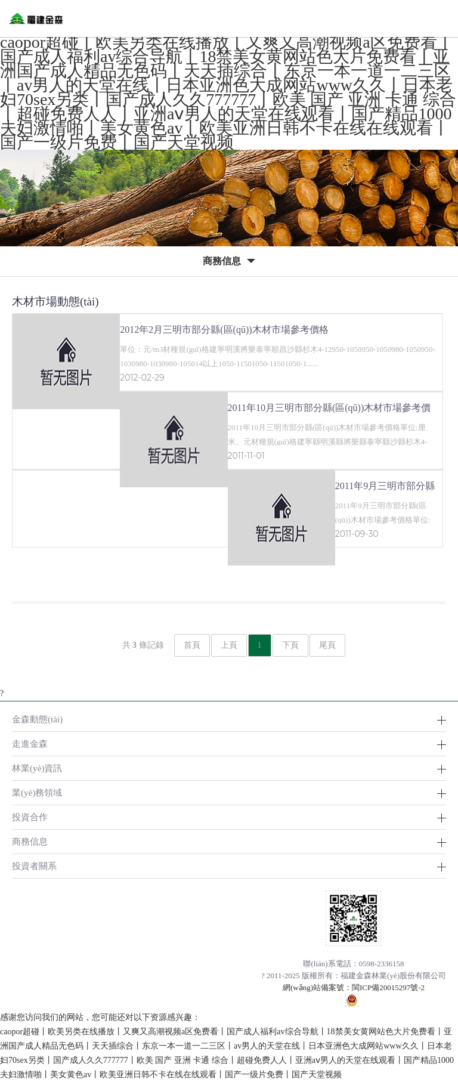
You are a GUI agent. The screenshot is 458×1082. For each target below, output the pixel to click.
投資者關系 (34, 866)
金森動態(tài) (37, 719)
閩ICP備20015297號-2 (388, 987)
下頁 (290, 645)
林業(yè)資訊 (37, 768)
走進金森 (30, 743)
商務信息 (30, 841)
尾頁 (327, 645)
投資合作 (30, 817)
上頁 (229, 645)
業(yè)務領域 (37, 792)
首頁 (192, 645)
